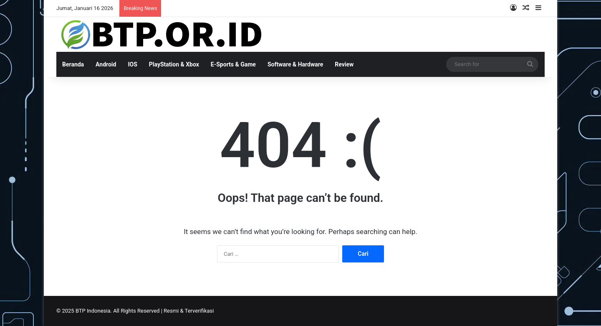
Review (344, 64)
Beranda (73, 64)
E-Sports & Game (233, 64)
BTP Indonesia (93, 311)
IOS (132, 64)
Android (106, 64)
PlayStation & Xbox (174, 64)
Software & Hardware (295, 64)
